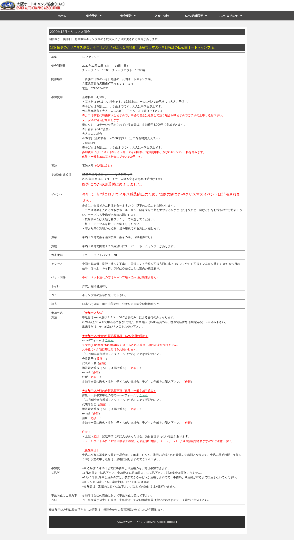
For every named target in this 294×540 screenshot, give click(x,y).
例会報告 (126, 15)
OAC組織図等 (194, 15)
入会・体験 (162, 15)
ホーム (62, 15)
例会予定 (92, 15)
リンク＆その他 (228, 15)
